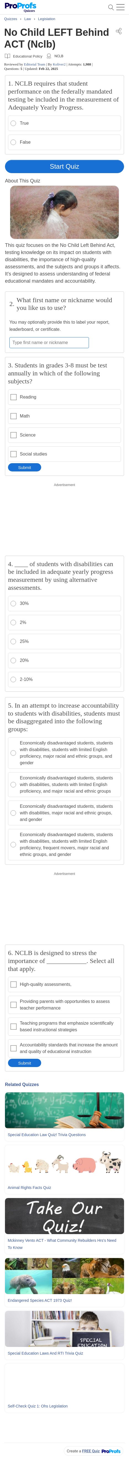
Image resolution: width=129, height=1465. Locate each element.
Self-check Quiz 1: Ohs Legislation (38, 1406)
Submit (24, 467)
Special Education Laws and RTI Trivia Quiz (45, 1353)
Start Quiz (64, 166)
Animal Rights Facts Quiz (29, 1187)
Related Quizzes (22, 1084)
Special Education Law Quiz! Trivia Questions (47, 1135)
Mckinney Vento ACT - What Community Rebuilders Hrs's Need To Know (62, 1244)
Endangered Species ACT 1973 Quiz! (40, 1300)
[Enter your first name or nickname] (49, 342)
